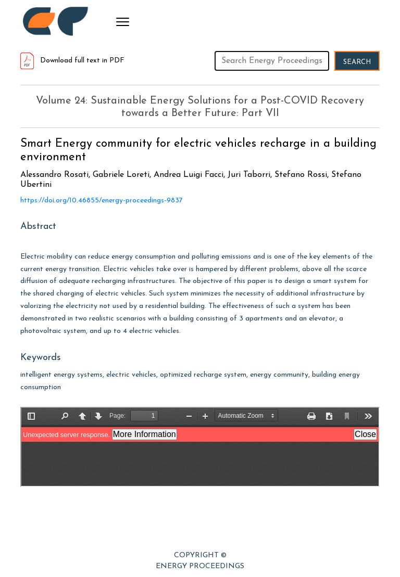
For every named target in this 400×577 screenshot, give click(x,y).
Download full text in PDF (72, 61)
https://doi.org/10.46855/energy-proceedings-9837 (101, 200)
